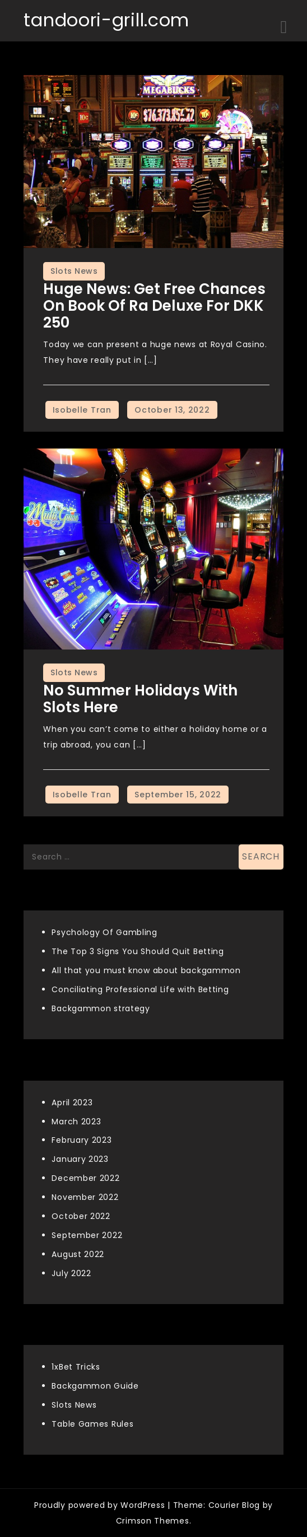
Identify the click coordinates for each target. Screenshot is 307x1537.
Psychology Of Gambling (104, 932)
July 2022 (71, 1273)
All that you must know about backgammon (146, 970)
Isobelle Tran (82, 409)
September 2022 (87, 1235)
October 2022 (81, 1216)
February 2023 (81, 1140)
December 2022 (85, 1178)
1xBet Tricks (76, 1366)
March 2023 (76, 1121)
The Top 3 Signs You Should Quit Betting (138, 951)
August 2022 (78, 1254)
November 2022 (85, 1197)
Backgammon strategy (101, 1008)
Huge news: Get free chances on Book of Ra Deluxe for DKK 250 (154, 306)
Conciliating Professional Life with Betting (140, 989)
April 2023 (72, 1102)
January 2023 (80, 1159)
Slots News (73, 271)
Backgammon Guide (95, 1385)
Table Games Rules (92, 1423)
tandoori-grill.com (106, 19)
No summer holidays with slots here (140, 698)
